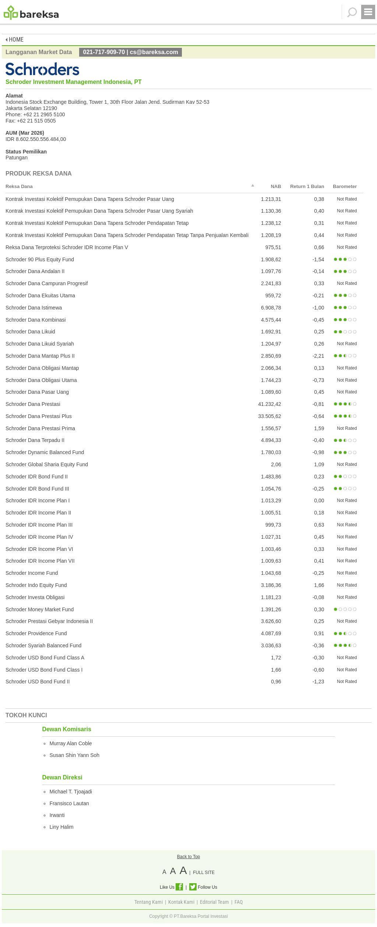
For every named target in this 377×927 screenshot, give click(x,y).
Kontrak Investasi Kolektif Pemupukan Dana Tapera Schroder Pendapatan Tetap (97, 223)
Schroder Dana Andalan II (35, 271)
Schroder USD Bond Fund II (38, 681)
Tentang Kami (148, 902)
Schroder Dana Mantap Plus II (40, 356)
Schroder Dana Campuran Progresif (47, 283)
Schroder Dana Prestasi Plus (39, 416)
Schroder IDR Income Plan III (39, 525)
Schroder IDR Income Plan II (38, 513)
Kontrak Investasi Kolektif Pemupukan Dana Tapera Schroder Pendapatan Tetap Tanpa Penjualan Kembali (127, 235)
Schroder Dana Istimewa (34, 308)
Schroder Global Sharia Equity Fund (47, 464)
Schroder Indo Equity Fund (36, 585)
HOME (15, 39)
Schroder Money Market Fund (40, 609)
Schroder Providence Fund (36, 633)
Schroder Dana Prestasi (33, 404)
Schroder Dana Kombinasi (36, 320)
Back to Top (188, 856)
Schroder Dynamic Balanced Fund (45, 452)
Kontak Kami (181, 902)
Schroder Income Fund (32, 573)
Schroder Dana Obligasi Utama (41, 380)
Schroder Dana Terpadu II (35, 440)
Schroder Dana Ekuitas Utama (40, 295)
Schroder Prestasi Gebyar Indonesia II (49, 621)
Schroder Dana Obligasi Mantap (42, 368)
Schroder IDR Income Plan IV (39, 537)
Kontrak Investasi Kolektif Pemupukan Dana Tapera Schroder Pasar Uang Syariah (99, 211)
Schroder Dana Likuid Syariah (40, 344)
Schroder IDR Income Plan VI (39, 549)
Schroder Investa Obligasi (35, 597)
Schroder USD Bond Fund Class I (44, 670)
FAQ (239, 902)
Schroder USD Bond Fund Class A (45, 658)
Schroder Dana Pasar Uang (37, 392)
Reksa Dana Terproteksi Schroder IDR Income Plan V (67, 247)
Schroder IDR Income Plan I (38, 500)
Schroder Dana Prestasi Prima (40, 428)
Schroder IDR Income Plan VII (40, 561)
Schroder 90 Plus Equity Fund (40, 259)
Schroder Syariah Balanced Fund (43, 645)
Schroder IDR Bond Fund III (37, 489)
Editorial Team (214, 902)
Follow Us (203, 887)
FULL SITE (204, 872)
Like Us (171, 887)
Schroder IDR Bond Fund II (37, 477)
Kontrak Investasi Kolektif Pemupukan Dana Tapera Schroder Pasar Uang (90, 199)
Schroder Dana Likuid (30, 332)
